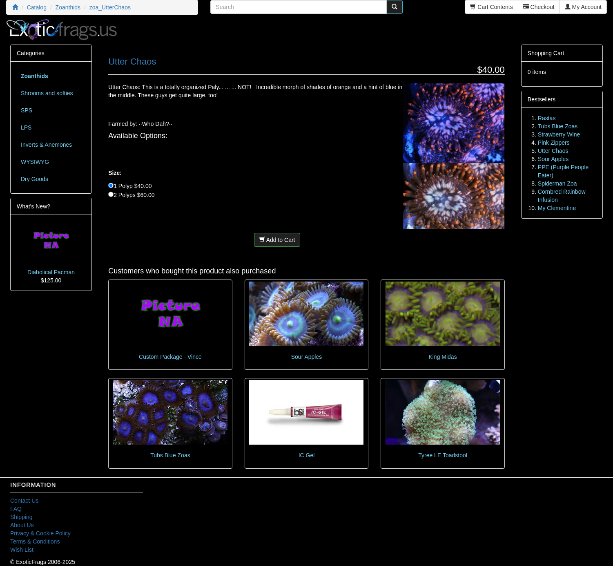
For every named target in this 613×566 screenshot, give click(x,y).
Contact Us (24, 500)
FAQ (16, 509)
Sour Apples (306, 356)
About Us (22, 525)
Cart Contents (491, 7)
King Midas (442, 356)
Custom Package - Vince (170, 356)
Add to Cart (277, 240)
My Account (583, 7)
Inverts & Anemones (46, 144)
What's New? (33, 206)
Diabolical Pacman (51, 272)
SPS (26, 110)
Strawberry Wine (559, 134)
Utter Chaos (553, 151)
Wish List (21, 549)
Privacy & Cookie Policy (40, 533)
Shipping (21, 517)
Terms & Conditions (35, 541)
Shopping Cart (546, 53)
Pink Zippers (554, 142)
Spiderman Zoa (557, 183)
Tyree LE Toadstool (442, 455)
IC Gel (307, 455)
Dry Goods (34, 179)
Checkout (539, 7)
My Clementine (557, 208)
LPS (26, 127)
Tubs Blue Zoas (170, 455)
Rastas (547, 118)
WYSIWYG (35, 162)
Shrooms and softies (47, 93)
